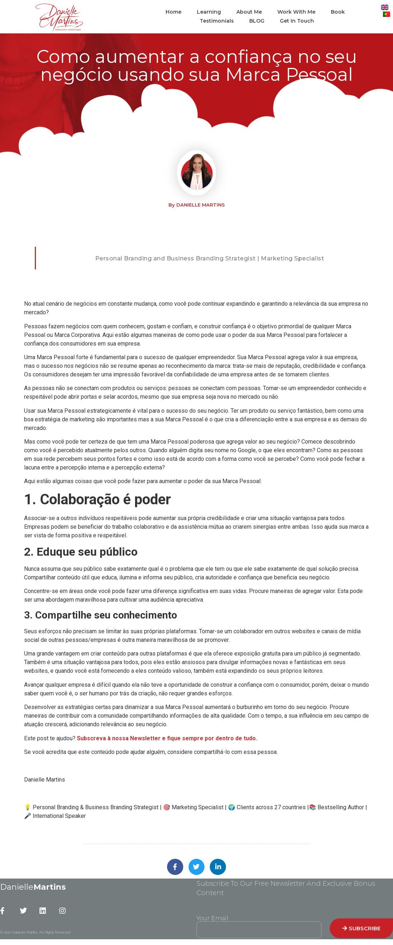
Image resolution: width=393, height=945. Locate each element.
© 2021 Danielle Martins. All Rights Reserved (35, 933)
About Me (249, 12)
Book (338, 12)
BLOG (256, 21)
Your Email (212, 919)
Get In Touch (297, 21)
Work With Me (296, 12)
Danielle (33, 887)
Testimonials (217, 21)
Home (173, 12)
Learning (209, 12)
